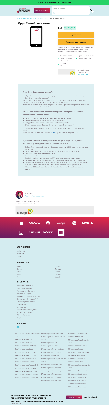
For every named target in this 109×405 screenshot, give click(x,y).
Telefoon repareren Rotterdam (26, 368)
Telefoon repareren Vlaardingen (26, 371)
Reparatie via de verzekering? (27, 299)
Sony (18, 277)
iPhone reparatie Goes (49, 346)
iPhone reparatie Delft (49, 342)
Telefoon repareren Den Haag (25, 346)
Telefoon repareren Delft (24, 342)
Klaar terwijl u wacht (66, 56)
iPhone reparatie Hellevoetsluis (52, 349)
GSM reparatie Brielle (75, 337)
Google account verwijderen (27, 309)
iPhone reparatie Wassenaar (51, 374)
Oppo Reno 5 (41, 18)
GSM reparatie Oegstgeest (77, 371)
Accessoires (21, 307)
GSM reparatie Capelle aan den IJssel (79, 341)
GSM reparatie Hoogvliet (76, 358)
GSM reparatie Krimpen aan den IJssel (79, 366)
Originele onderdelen (66, 58)
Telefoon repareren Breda (24, 339)
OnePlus (57, 271)
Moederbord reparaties (25, 286)
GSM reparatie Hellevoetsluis (78, 352)
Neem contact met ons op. (34, 196)
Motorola (58, 269)
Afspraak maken (76, 35)
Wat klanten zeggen (24, 294)
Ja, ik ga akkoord (74, 397)
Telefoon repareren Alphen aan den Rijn (27, 334)
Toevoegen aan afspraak (76, 42)
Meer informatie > (84, 74)
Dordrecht (20, 254)
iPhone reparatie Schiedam (51, 367)
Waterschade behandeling (26, 291)
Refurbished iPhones (24, 288)
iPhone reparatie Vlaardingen (51, 371)
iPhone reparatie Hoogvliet (51, 352)
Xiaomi (57, 277)
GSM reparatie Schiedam (77, 380)
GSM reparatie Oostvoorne (77, 374)
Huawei (19, 269)
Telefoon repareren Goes (24, 349)
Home (18, 18)
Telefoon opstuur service (26, 301)
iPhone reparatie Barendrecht (52, 333)
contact (53, 133)
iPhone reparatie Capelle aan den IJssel (53, 338)
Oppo (19, 274)
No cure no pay (63, 64)
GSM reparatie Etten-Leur (77, 346)
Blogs (19, 317)
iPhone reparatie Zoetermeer (52, 377)
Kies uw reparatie (41, 10)
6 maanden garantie (84, 58)
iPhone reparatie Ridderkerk (51, 364)
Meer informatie (16, 404)
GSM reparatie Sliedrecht (77, 383)
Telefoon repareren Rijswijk (25, 362)
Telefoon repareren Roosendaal (26, 365)
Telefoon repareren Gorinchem (26, 352)
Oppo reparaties (28, 18)
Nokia (19, 271)
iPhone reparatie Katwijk (50, 355)
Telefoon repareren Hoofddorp (26, 355)
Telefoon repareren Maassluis (25, 358)
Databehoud (64, 61)
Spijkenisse (21, 251)
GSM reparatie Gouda (75, 349)
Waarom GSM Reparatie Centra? (28, 296)
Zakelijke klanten (23, 304)
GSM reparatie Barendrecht (77, 333)
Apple (19, 266)
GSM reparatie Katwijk (76, 362)
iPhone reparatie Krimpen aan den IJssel (53, 359)
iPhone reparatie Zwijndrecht (52, 380)
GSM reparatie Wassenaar (77, 387)
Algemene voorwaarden (25, 312)
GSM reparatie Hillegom (76, 355)
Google (57, 266)
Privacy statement (23, 315)
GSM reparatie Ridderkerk (77, 377)
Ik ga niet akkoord (90, 397)
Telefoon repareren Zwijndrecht (26, 378)
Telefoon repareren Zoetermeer (26, 374)
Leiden (19, 256)
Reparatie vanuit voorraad (86, 56)
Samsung (58, 274)
